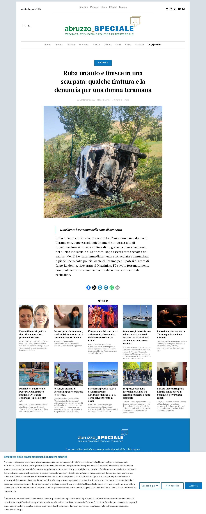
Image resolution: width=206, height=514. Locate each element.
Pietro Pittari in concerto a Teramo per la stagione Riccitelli (171, 334)
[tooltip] (167, 9)
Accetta (193, 485)
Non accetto (172, 485)
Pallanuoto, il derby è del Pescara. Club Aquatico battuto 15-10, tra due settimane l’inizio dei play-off (33, 394)
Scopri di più (148, 485)
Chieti (104, 7)
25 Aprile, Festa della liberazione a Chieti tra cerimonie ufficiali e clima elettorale (136, 393)
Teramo (123, 7)
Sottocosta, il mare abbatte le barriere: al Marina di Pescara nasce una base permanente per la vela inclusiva (137, 337)
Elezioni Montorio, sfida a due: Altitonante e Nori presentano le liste (32, 334)
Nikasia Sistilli (103, 100)
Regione (83, 7)
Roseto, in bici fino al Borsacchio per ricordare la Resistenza (68, 391)
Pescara (94, 7)
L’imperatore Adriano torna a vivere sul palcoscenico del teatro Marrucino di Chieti (102, 336)
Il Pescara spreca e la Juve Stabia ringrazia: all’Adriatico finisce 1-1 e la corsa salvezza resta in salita (102, 394)
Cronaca (103, 63)
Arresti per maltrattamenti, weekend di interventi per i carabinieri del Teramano (68, 334)
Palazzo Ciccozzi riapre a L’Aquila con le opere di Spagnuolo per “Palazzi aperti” (170, 393)
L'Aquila (112, 7)
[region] (103, 483)
